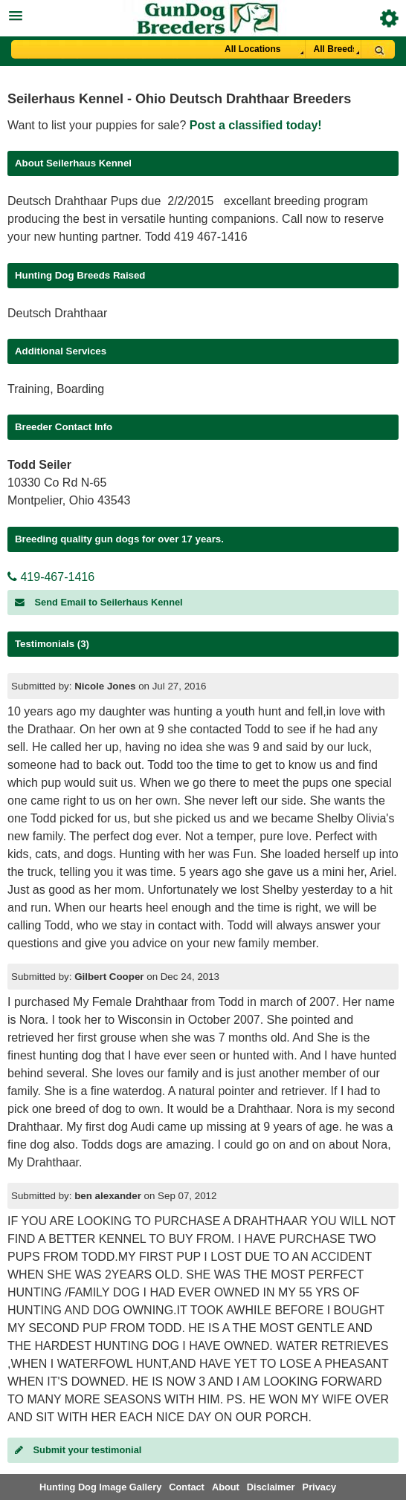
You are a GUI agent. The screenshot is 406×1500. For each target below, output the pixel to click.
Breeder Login (389, 18)
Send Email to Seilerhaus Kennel (99, 602)
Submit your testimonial (78, 1449)
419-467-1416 (50, 577)
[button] (203, 13)
